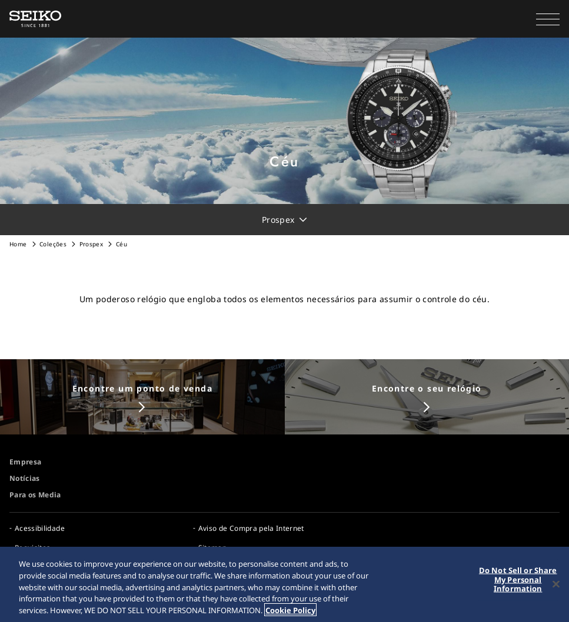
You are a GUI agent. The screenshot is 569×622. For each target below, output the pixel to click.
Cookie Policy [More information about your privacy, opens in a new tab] (290, 611)
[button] (548, 19)
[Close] (556, 585)
